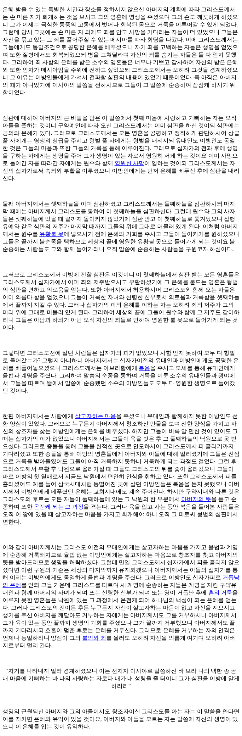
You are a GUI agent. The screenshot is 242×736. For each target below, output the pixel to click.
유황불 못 (51, 234)
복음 (144, 368)
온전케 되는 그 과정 (59, 507)
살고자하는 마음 (95, 416)
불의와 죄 (94, 638)
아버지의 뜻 (196, 499)
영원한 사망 (130, 163)
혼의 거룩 (220, 592)
